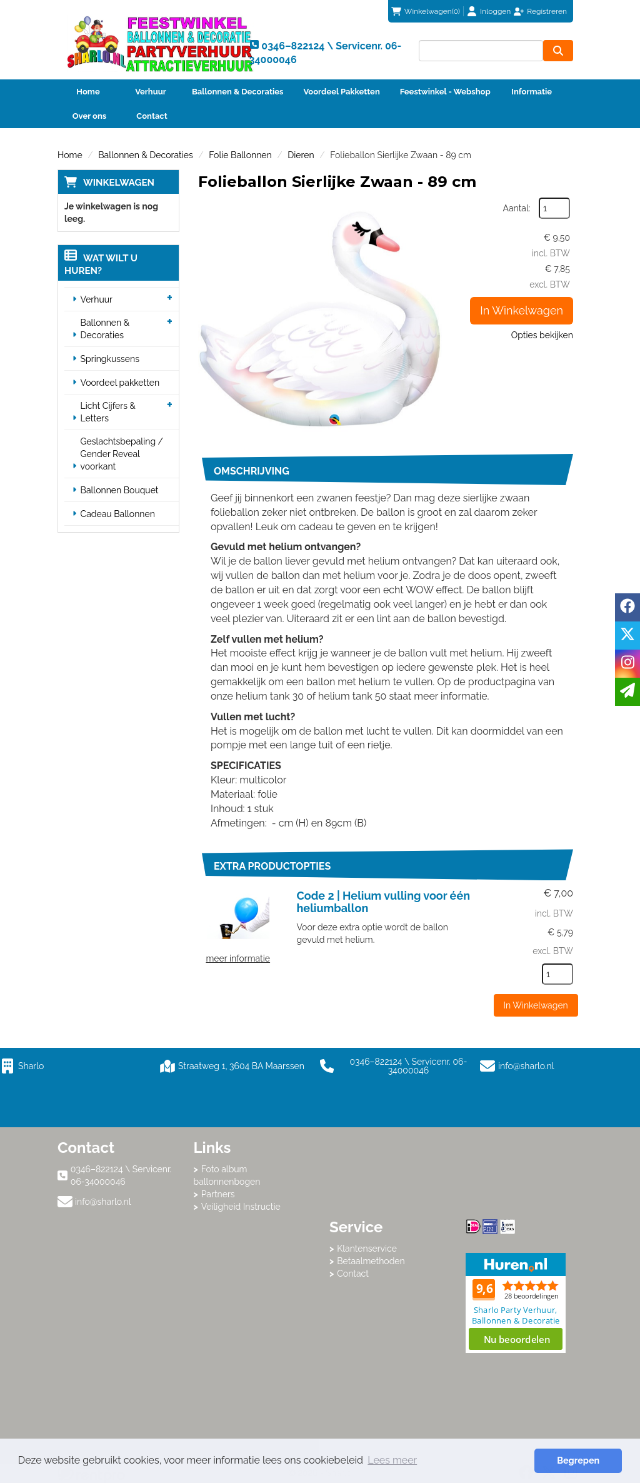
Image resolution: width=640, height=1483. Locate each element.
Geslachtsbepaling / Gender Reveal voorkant (122, 453)
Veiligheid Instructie (241, 1207)
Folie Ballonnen (240, 155)
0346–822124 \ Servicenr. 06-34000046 (393, 1066)
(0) (425, 11)
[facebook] (627, 607)
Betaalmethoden (371, 1261)
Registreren (547, 11)
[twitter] (627, 635)
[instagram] (627, 664)
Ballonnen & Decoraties (237, 91)
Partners (218, 1194)
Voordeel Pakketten (341, 91)
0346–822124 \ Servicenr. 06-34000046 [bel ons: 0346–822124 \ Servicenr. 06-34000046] (121, 1175)
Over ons (89, 116)
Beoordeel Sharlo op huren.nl (516, 1303)
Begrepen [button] (578, 1460)
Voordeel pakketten (120, 383)
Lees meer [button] (392, 1460)
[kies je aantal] (557, 974)
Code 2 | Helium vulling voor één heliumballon (384, 902)
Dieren (301, 155)
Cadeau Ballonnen (118, 514)
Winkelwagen (118, 182)
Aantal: (517, 208)
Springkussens (110, 359)
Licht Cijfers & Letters (108, 412)
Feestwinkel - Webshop (445, 91)
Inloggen (495, 11)
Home (87, 91)
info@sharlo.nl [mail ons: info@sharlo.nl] (103, 1202)
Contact (151, 116)
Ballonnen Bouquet (120, 490)
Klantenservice (367, 1249)
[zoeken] (558, 50)
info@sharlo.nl (526, 1066)
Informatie (531, 91)
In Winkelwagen (521, 310)
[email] (627, 692)
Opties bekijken (542, 335)
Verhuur (150, 91)
